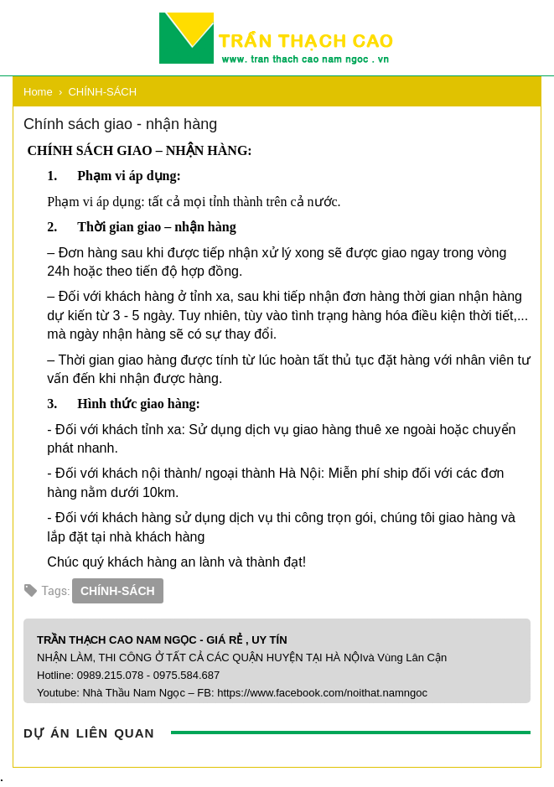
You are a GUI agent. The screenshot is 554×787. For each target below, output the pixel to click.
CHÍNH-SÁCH (117, 591)
